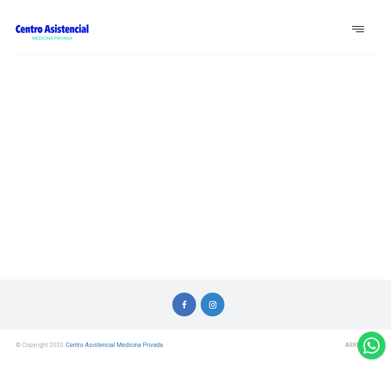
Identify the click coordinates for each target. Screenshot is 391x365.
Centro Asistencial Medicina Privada (114, 345)
